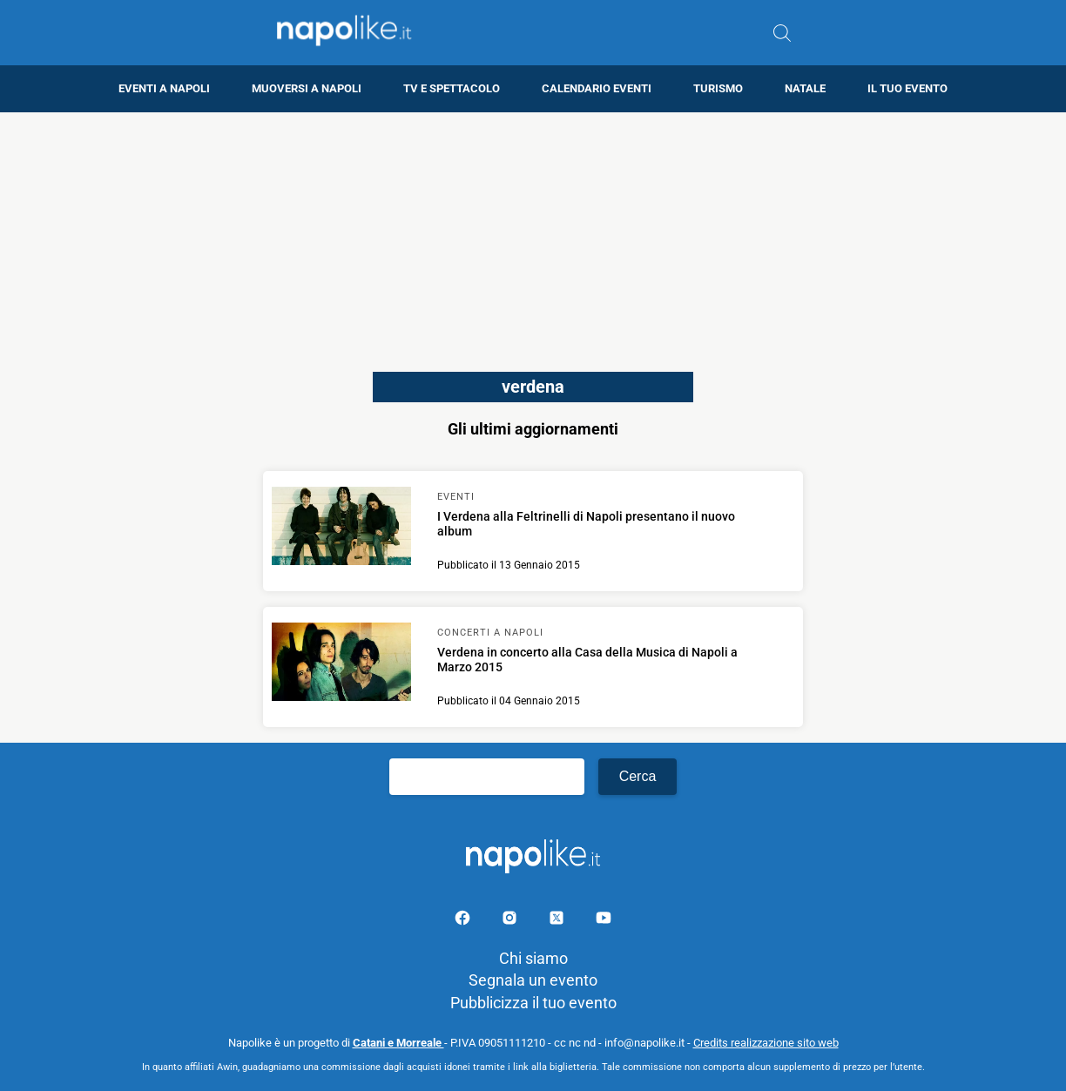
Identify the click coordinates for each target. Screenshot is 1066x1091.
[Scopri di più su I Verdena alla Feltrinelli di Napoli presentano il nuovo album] (341, 528)
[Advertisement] (533, 234)
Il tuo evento (907, 88)
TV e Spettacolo (451, 88)
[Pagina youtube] (603, 921)
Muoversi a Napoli (306, 88)
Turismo (718, 88)
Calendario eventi (596, 88)
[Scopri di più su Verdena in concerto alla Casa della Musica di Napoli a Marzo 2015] (341, 664)
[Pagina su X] (558, 921)
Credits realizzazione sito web (766, 1042)
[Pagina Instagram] (511, 921)
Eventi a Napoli (164, 88)
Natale (805, 88)
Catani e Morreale (398, 1042)
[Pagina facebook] (464, 921)
